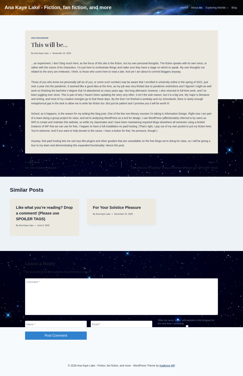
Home (184, 7)
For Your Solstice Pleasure (72, 164)
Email (96, 324)
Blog (234, 7)
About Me (197, 7)
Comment (33, 281)
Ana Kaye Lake (41, 53)
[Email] (121, 324)
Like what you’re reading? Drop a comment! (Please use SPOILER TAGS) (171, 164)
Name (30, 324)
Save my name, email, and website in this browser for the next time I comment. (186, 322)
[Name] (56, 324)
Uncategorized (39, 38)
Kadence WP (167, 365)
